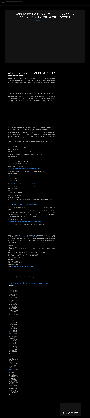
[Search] (20, 2)
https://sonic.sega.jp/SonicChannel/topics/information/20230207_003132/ (25, 221)
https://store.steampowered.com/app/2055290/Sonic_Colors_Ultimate (24, 168)
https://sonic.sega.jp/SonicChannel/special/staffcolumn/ (28, 236)
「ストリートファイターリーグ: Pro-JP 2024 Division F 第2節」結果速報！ (13, 292)
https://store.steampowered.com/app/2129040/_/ (25, 183)
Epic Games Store (26, 282)
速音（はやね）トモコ (50, 283)
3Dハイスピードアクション (16, 282)
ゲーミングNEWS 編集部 (70, 413)
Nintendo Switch (35, 282)
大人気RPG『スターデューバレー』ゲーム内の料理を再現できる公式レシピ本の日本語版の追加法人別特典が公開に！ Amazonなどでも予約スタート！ (13, 307)
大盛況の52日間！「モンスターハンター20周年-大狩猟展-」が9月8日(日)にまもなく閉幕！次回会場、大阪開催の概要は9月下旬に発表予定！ (13, 378)
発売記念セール (41, 283)
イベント (10, 297)
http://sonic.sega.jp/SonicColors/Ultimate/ (24, 266)
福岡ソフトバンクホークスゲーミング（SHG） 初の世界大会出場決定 (13, 391)
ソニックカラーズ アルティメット (15, 283)
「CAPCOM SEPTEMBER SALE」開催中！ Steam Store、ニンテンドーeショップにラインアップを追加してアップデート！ (13, 363)
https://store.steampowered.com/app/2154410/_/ (25, 204)
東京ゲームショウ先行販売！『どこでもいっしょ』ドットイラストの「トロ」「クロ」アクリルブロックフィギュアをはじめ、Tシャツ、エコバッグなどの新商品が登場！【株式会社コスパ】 (13, 345)
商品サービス (38, 20)
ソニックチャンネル (26, 283)
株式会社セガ (34, 283)
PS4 (40, 282)
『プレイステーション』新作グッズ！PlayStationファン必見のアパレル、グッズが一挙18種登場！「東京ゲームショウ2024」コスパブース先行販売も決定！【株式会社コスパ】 (13, 325)
